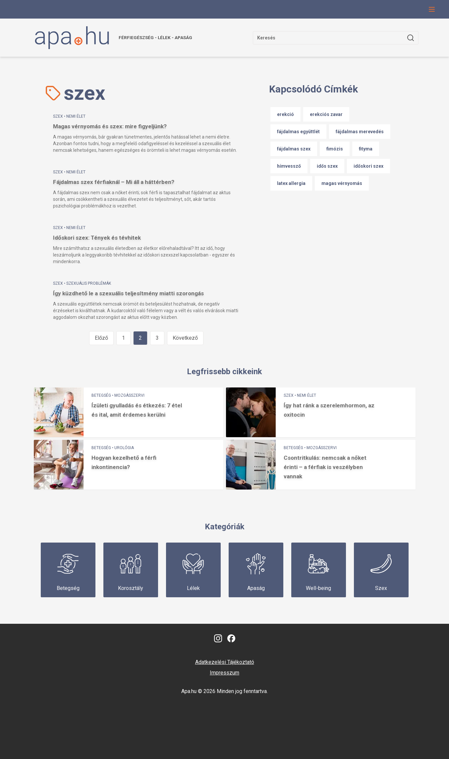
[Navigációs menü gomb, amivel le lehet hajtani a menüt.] (431, 9)
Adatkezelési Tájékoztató (224, 662)
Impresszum (224, 673)
